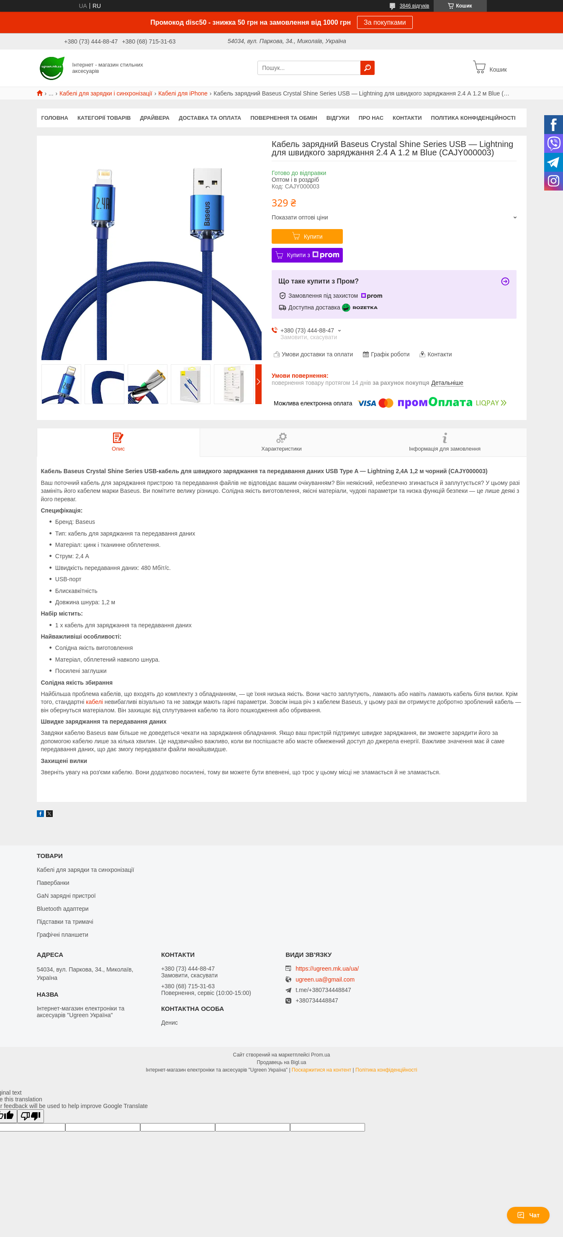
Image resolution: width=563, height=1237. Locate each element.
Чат (528, 1215)
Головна (54, 118)
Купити (313, 236)
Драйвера (155, 118)
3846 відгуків (414, 6)
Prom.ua (320, 1055)
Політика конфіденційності (473, 118)
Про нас (371, 118)
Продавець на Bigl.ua (281, 1062)
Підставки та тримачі (65, 921)
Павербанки (53, 882)
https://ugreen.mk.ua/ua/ (327, 968)
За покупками (385, 22)
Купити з (313, 255)
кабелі (94, 701)
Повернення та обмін (283, 118)
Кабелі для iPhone (183, 93)
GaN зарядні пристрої (66, 895)
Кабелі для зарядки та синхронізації (85, 869)
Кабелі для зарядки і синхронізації (105, 93)
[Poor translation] (30, 1116)
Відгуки (338, 118)
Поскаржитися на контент (321, 1070)
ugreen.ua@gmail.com (325, 980)
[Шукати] (367, 68)
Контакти (407, 118)
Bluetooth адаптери (63, 908)
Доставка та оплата (210, 118)
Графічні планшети (62, 934)
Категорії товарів (104, 118)
